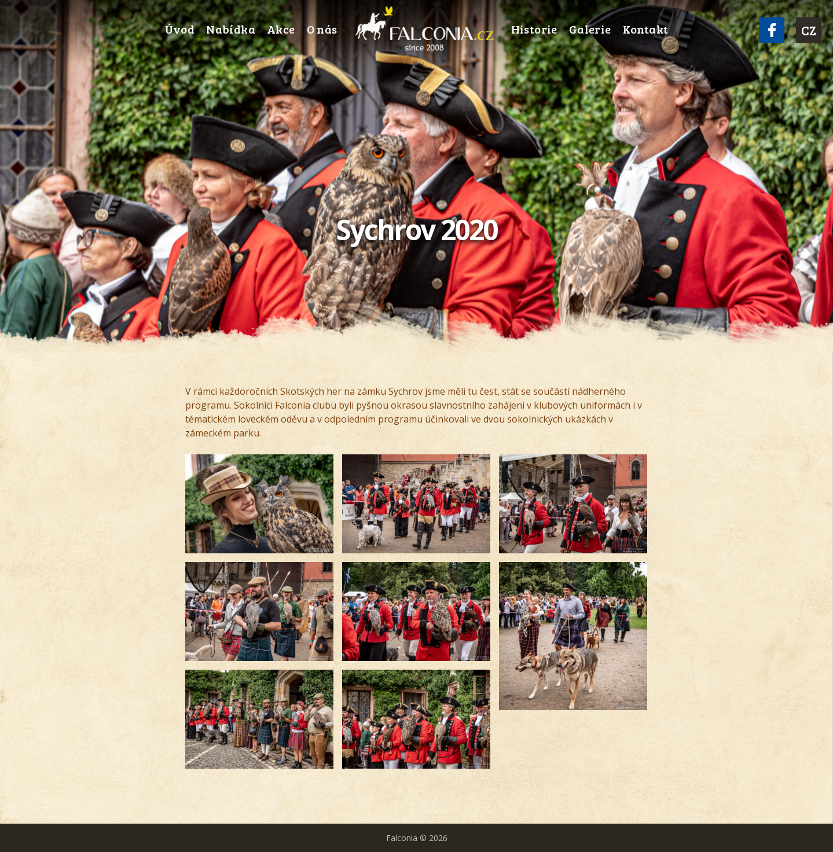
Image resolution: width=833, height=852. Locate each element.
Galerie (590, 29)
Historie (534, 29)
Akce (281, 29)
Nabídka (230, 29)
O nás (322, 29)
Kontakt (646, 29)
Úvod (180, 29)
